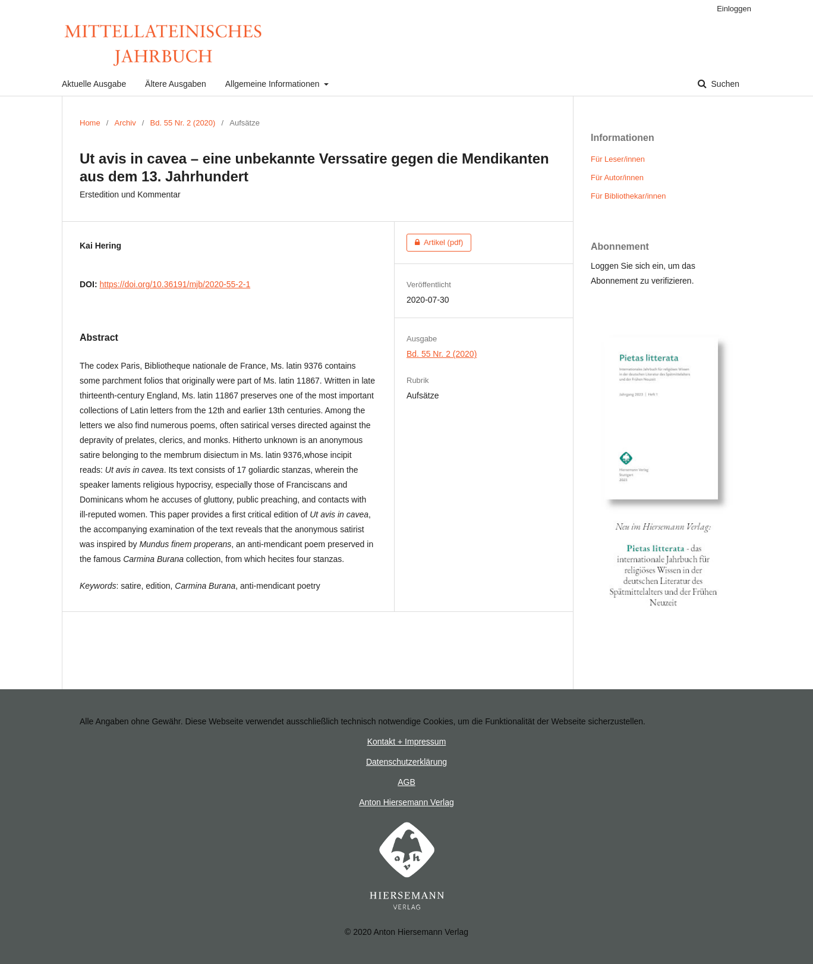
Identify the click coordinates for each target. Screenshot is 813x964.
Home (90, 122)
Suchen (724, 84)
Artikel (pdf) (434, 242)
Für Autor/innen (617, 177)
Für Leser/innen (618, 159)
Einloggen (734, 8)
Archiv (125, 122)
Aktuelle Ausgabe (94, 84)
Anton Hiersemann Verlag (406, 802)
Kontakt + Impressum (406, 741)
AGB (406, 782)
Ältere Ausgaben (175, 84)
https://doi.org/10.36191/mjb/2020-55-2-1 (174, 284)
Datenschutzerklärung (406, 762)
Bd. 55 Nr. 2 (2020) (183, 122)
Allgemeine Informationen (273, 84)
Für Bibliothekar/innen (628, 195)
